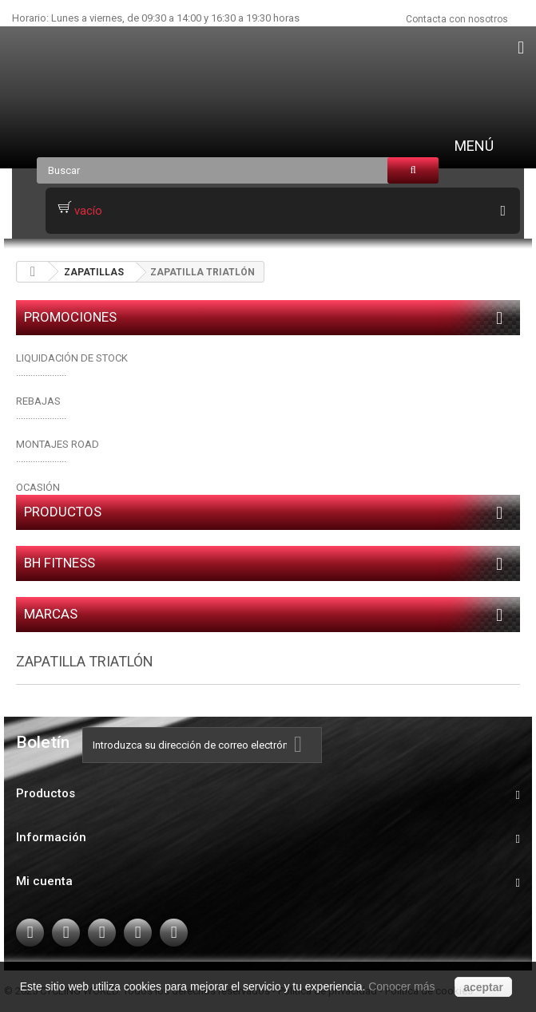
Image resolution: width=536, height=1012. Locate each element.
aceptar (483, 987)
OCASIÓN (38, 487)
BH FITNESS (59, 563)
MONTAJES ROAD (57, 444)
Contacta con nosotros (457, 19)
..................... (41, 415)
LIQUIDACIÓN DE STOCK (72, 358)
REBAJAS (38, 401)
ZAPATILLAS (94, 272)
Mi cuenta (44, 881)
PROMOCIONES (70, 317)
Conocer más (401, 986)
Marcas (50, 614)
